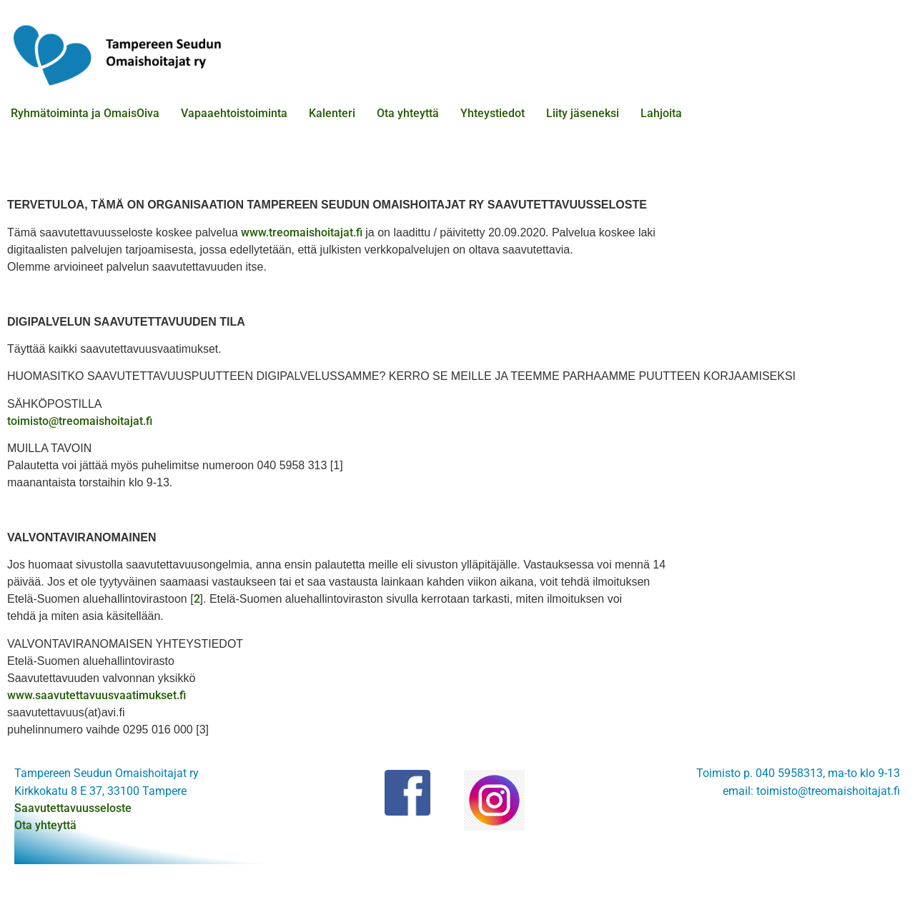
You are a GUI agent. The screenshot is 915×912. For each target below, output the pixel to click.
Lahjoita (661, 113)
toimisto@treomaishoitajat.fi (79, 421)
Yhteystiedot (492, 113)
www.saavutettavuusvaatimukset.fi (96, 695)
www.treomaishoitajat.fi (303, 232)
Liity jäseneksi (582, 113)
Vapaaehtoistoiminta (234, 113)
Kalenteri (332, 113)
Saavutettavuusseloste (73, 808)
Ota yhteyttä (408, 113)
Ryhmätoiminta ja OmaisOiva (85, 113)
